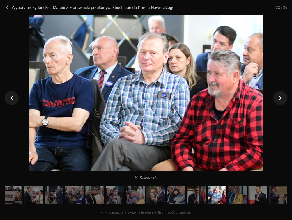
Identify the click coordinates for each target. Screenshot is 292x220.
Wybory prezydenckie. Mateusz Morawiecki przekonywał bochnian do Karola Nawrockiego (89, 7)
